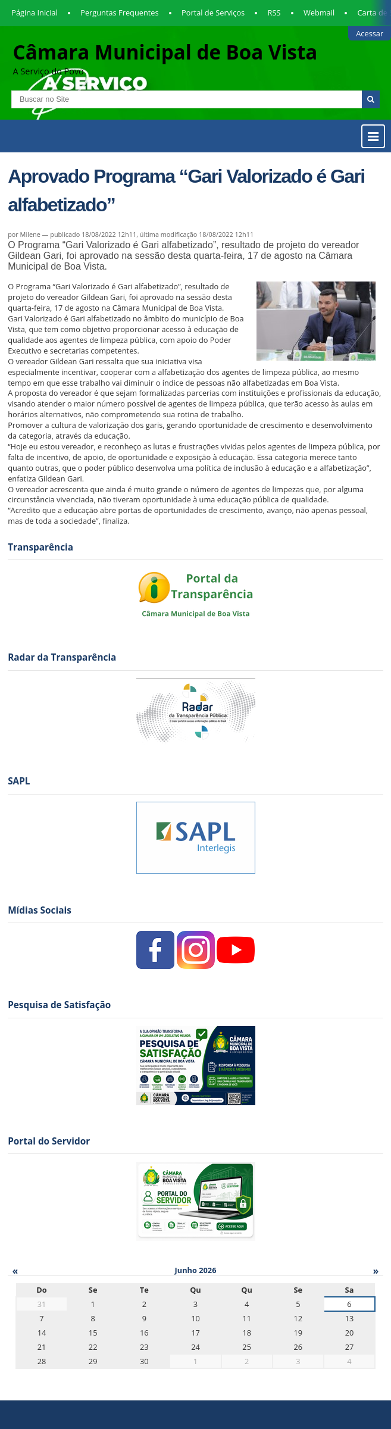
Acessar (369, 33)
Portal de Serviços (213, 12)
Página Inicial (34, 12)
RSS (274, 12)
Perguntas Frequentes (119, 12)
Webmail (319, 12)
